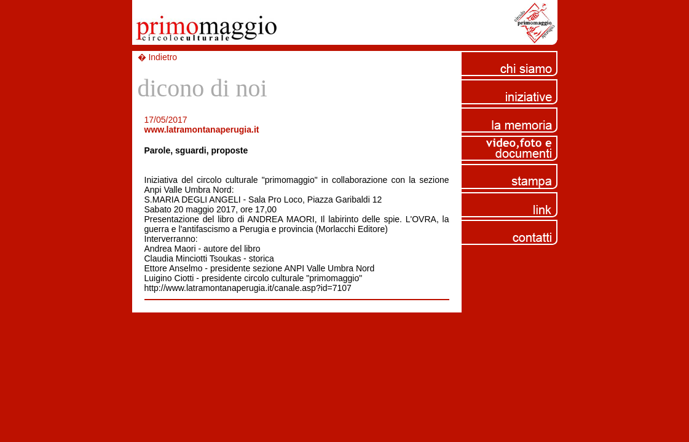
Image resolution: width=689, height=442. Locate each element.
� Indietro (158, 57)
